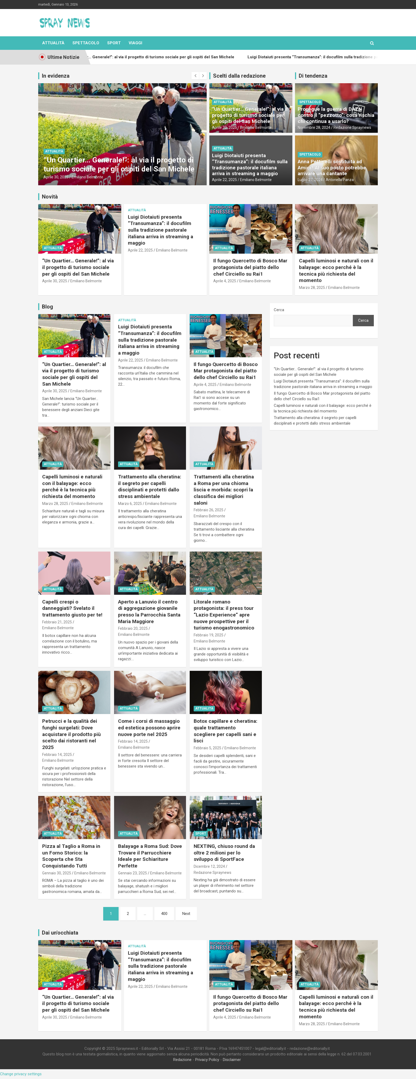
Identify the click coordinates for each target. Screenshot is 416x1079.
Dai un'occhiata (60, 933)
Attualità (53, 43)
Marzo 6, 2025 (130, 503)
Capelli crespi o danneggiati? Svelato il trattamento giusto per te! (72, 608)
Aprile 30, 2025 (56, 177)
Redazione (182, 1059)
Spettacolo (85, 43)
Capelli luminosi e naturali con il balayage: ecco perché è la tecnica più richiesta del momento (336, 270)
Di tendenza (313, 76)
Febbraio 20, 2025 (133, 628)
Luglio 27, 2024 (310, 180)
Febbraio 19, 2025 (208, 635)
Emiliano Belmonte (87, 177)
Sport (114, 43)
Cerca (279, 309)
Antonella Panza (340, 180)
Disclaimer (232, 1059)
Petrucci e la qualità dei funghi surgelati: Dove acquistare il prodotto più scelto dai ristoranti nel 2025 (71, 734)
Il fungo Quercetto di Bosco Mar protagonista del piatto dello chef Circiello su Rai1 (250, 267)
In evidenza (56, 76)
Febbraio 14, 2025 (57, 754)
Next (186, 913)
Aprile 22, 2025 (224, 180)
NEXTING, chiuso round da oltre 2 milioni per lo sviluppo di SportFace (224, 852)
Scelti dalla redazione (239, 76)
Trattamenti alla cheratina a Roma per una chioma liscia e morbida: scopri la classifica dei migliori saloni (224, 490)
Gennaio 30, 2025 (56, 873)
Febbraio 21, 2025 (57, 622)
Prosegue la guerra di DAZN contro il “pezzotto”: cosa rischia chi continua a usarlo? (336, 115)
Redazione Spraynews (352, 127)
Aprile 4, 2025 (224, 281)
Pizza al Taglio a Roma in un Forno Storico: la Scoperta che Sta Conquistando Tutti (71, 856)
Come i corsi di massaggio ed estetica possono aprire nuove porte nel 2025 (149, 727)
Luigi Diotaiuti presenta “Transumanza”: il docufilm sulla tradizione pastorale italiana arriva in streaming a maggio (250, 164)
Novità (50, 196)
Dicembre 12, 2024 (209, 866)
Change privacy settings (21, 1074)
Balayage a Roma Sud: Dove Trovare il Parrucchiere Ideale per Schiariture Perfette (150, 856)
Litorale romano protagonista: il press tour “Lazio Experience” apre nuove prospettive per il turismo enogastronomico (224, 615)
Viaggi (135, 43)
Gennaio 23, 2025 (132, 873)
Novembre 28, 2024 (314, 127)
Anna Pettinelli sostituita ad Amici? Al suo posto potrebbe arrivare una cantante (332, 167)
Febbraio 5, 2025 (207, 748)
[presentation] (195, 76)
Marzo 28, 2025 (312, 287)
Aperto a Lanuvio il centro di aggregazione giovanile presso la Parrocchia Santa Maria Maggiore (149, 611)
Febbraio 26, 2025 (208, 510)
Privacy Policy (207, 1059)
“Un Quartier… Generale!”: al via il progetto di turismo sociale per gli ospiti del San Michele (119, 164)
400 (164, 913)
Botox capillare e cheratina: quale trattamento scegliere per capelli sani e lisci (225, 731)
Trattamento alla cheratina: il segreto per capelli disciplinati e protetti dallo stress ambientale (149, 486)
